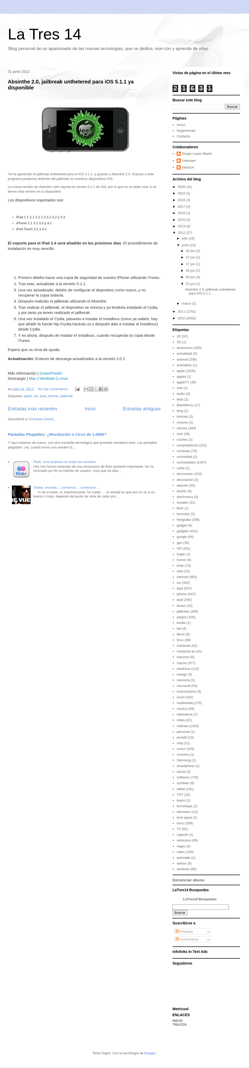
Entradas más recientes (32, 408)
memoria (183, 680)
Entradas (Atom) (41, 419)
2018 (182, 200)
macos (181, 663)
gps (179, 543)
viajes (181, 846)
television (184, 812)
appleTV (183, 382)
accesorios (185, 348)
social (181, 772)
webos (181, 863)
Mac (32, 378)
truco (180, 823)
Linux (63, 378)
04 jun (191, 277)
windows (183, 869)
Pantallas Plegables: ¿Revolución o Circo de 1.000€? (57, 434)
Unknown (189, 161)
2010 (182, 318)
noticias (182, 726)
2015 (182, 220)
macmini (183, 657)
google (182, 537)
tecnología (184, 806)
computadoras (187, 445)
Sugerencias (186, 130)
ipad (43, 396)
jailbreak (66, 396)
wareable (183, 858)
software (183, 777)
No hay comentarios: (54, 389)
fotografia (184, 520)
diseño (181, 491)
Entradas (184, 931)
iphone (53, 396)
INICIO (177, 1021)
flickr (180, 508)
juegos (181, 617)
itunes (181, 606)
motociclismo (186, 691)
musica (182, 709)
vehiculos (184, 840)
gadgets (183, 531)
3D (179, 336)
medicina (183, 669)
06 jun (191, 270)
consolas (183, 451)
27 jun (191, 257)
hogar (181, 554)
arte (179, 388)
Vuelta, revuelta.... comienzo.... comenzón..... (67, 487)
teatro (181, 800)
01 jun (191, 284)
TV (179, 829)
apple (28, 396)
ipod (180, 600)
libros (181, 634)
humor (181, 560)
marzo (187, 303)
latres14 (188, 167)
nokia (181, 720)
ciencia (182, 428)
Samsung (184, 760)
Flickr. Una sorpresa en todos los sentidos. (65, 462)
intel (180, 571)
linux (180, 640)
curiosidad (184, 457)
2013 (182, 226)
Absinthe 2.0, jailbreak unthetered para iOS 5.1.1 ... (210, 291)
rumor (181, 749)
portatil (182, 737)
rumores (183, 754)
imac (180, 565)
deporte (182, 485)
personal (183, 732)
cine (180, 434)
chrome (182, 422)
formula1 (183, 514)
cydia (180, 468)
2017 (182, 206)
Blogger (150, 1053)
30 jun (191, 251)
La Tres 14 (44, 34)
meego (182, 674)
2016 (182, 213)
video (181, 852)
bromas (182, 416)
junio (186, 245)
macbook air (186, 651)
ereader (182, 502)
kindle (181, 623)
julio (185, 238)
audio (181, 394)
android (182, 359)
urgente (182, 835)
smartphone (186, 766)
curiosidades (186, 462)
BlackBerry (185, 405)
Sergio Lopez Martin (197, 154)
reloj (180, 743)
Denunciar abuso (188, 880)
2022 (182, 193)
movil (180, 697)
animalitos (184, 365)
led (179, 628)
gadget (182, 525)
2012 (182, 233)
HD (179, 548)
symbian (183, 783)
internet (182, 577)
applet (181, 376)
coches (182, 439)
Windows (47, 378)
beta (180, 399)
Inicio (90, 408)
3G (179, 342)
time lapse (184, 817)
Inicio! (181, 125)
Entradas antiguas (142, 408)
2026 (182, 187)
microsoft (183, 686)
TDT (180, 795)
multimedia (185, 703)
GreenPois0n (50, 373)
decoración (185, 480)
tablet (181, 789)
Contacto (183, 136)
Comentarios (187, 939)
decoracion (185, 474)
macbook (183, 646)
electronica (185, 497)
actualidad (184, 353)
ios (36, 396)
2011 (182, 311)
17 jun (191, 264)
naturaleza (184, 714)
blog (180, 411)
